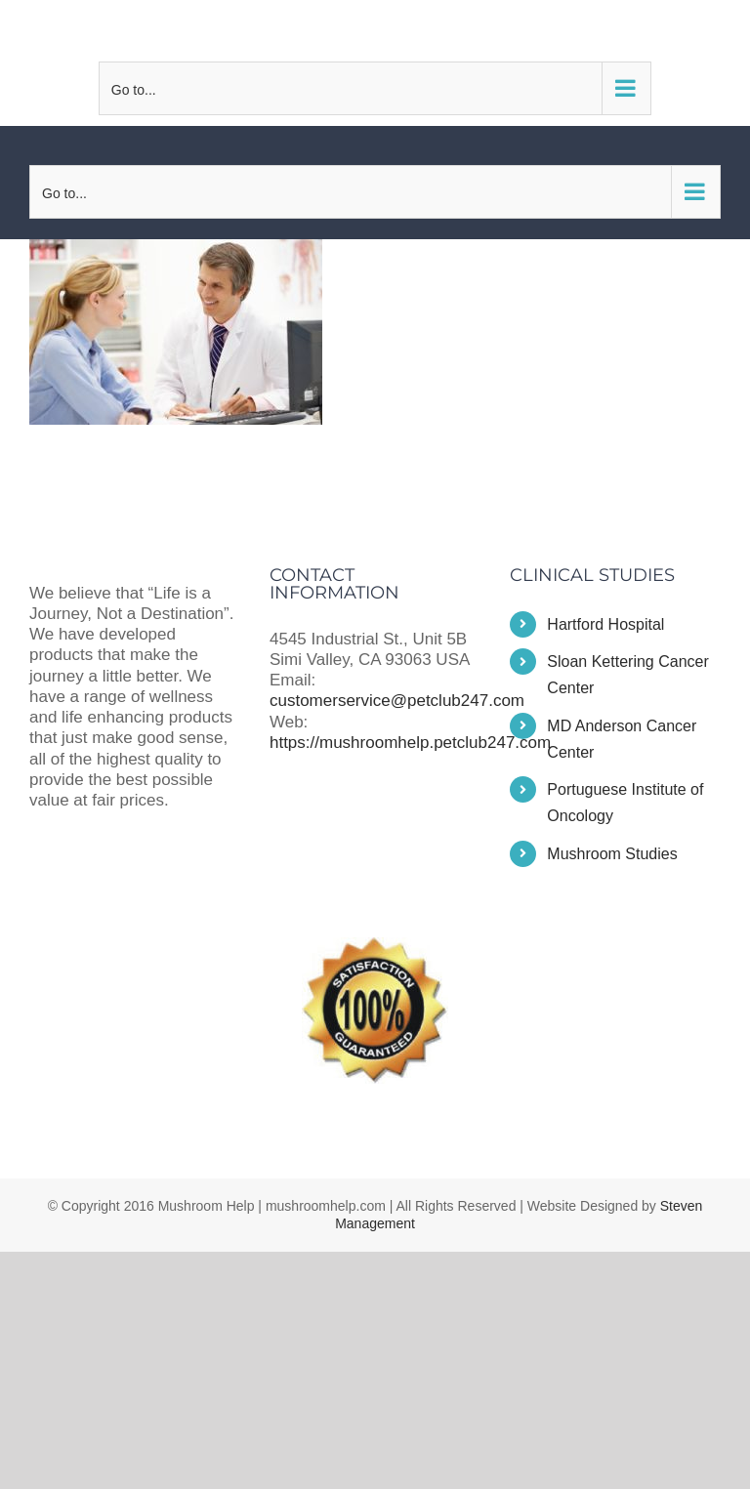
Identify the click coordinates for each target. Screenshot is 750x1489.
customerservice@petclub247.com (375, 30)
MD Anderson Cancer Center (621, 739)
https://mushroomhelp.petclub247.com (410, 742)
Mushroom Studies (612, 854)
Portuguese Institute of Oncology (625, 802)
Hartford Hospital (605, 624)
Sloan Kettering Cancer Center (627, 674)
